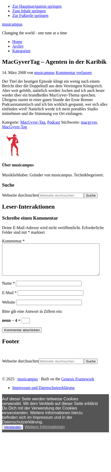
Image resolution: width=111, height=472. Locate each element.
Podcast (53, 122)
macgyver (89, 122)
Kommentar (13, 241)
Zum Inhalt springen (29, 11)
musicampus (12, 24)
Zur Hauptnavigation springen (37, 6)
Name (8, 289)
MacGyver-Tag (32, 122)
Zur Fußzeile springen (30, 15)
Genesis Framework (77, 385)
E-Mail (9, 299)
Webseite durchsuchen (20, 195)
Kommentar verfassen (74, 72)
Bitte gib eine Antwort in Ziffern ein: (32, 317)
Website (8, 308)
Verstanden (12, 433)
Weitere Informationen (45, 433)
